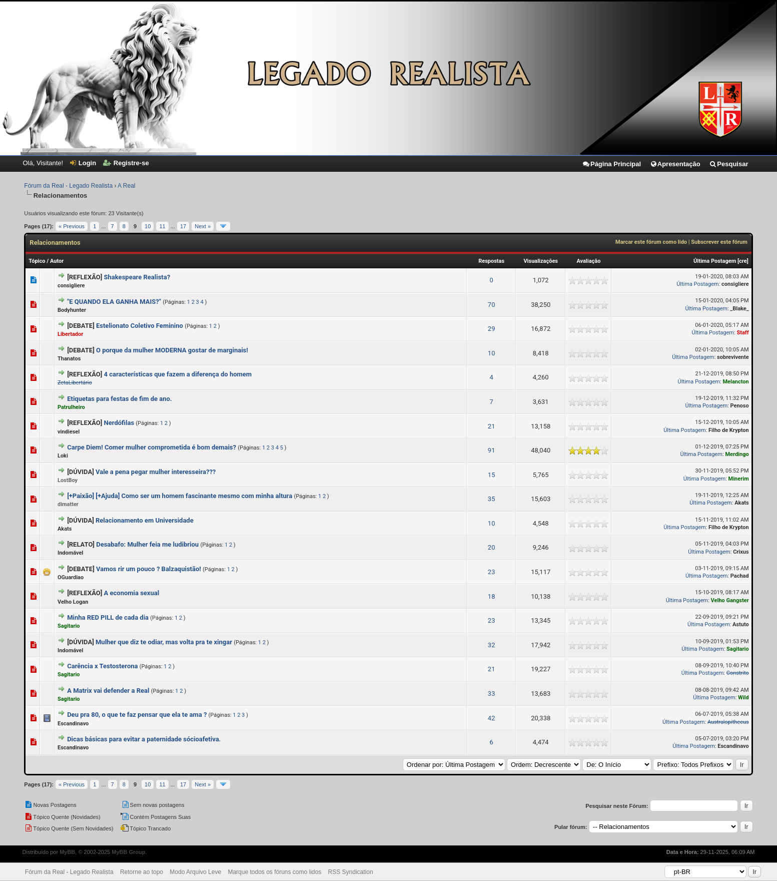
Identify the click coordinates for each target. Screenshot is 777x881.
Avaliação (588, 261)
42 (491, 718)
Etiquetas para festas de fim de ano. (119, 398)
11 (162, 226)
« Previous (72, 226)
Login (83, 163)
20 (491, 547)
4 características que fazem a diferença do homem (178, 374)
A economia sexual (132, 593)
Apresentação (675, 164)
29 (491, 328)
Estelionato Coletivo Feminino (139, 325)
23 (491, 572)
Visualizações (540, 261)
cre (743, 261)
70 (491, 304)
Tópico (37, 261)
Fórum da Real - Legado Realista (68, 185)
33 (491, 693)
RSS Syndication (350, 871)
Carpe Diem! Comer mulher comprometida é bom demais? (151, 447)
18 (491, 596)
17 (183, 226)
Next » (203, 226)
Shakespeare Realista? (137, 277)
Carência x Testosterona (102, 666)
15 (491, 475)
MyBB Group (128, 852)
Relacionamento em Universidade (145, 520)
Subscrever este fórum (719, 242)
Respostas (491, 261)
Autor (57, 261)
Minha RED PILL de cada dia (108, 617)
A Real (126, 185)
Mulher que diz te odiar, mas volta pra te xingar (164, 642)
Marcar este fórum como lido (651, 242)
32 (491, 645)
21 (491, 426)
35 (491, 499)
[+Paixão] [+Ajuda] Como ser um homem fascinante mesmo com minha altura (179, 496)
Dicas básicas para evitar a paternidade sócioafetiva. (144, 739)
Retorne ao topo (141, 871)
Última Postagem (714, 261)
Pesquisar (728, 164)
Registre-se (126, 163)
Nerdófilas (119, 422)
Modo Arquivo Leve (195, 871)
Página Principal (611, 164)
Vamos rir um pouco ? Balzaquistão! (148, 569)
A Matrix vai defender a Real (108, 690)
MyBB (67, 852)
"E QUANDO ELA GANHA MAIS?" (114, 301)
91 (491, 450)
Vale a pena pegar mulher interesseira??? (156, 472)
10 (148, 226)
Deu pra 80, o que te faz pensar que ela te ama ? (137, 714)
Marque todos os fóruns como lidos (274, 871)
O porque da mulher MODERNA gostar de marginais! (172, 350)
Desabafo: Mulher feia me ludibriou (147, 544)
